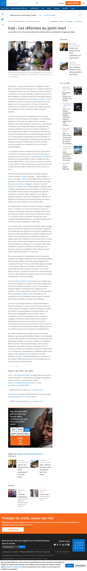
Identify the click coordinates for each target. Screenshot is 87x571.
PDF (23, 179)
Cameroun (57, 8)
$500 (13, 433)
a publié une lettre (27, 294)
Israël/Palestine (35, 8)
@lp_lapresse (32, 397)
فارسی (75, 21)
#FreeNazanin (30, 383)
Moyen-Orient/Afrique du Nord (29, 454)
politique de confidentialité (13, 567)
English (61, 21)
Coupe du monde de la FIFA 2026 (20, 8)
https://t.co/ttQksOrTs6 (16, 397)
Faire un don (73, 3)
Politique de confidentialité (27, 552)
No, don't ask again (50, 15)
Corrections (15, 552)
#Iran (10, 375)
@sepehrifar (21, 375)
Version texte (46, 552)
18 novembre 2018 (36, 401)
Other (26, 433)
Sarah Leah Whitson (45, 156)
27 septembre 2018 (36, 390)
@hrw (28, 375)
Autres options (80, 565)
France (73, 8)
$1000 (20, 433)
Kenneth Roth (13, 187)
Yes (40, 15)
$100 (20, 429)
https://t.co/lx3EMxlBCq (16, 383)
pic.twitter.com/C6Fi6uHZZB (18, 385)
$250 (27, 429)
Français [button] (61, 3)
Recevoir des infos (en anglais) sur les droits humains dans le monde (26, 542)
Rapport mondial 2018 (40, 99)
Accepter (69, 566)
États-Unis (66, 8)
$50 (13, 429)
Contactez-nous (7, 552)
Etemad (18, 356)
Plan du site (39, 552)
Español (79, 21)
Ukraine (50, 8)
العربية (65, 21)
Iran (44, 8)
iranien (32, 86)
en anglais (24, 176)
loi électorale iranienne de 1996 (21, 281)
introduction (19, 184)
